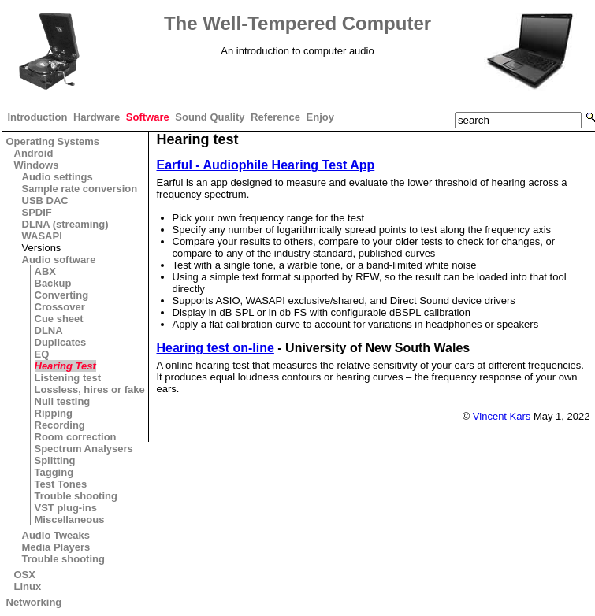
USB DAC (45, 200)
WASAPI (42, 236)
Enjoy (320, 117)
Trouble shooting (76, 496)
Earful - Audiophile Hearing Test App (266, 165)
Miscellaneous (70, 519)
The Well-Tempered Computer (297, 23)
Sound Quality (209, 117)
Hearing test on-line (215, 347)
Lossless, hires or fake (90, 389)
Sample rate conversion (80, 189)
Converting (62, 295)
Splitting (55, 460)
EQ (42, 354)
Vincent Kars (501, 416)
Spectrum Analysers (84, 449)
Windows (36, 165)
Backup (53, 283)
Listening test (68, 378)
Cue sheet (59, 319)
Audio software (59, 259)
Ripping (54, 413)
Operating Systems (53, 141)
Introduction (38, 117)
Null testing (63, 401)
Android (34, 153)
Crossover (60, 307)
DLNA (49, 330)
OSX (24, 575)
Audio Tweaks (56, 535)
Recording (60, 425)
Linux (28, 586)
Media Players (56, 547)
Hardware (96, 117)
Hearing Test (65, 366)
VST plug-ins (66, 508)
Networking (34, 602)
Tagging (54, 472)
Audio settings (57, 177)
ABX (45, 271)
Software (147, 117)
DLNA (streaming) (65, 224)
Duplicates (61, 342)
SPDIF (37, 212)
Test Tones (61, 484)
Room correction (76, 437)
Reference (275, 117)
